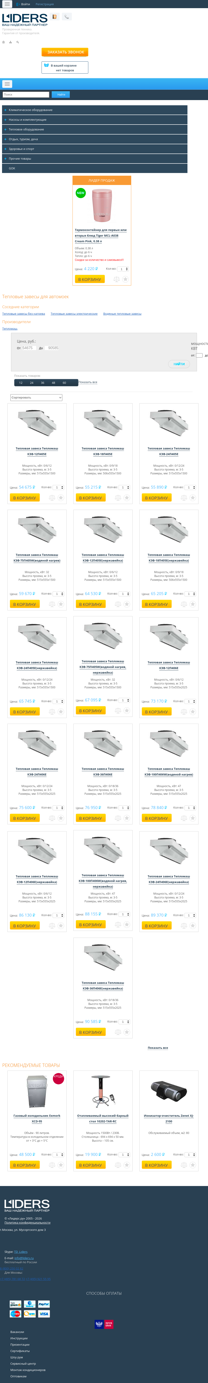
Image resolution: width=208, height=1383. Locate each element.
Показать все (88, 382)
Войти (25, 4)
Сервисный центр (23, 1363)
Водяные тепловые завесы (122, 314)
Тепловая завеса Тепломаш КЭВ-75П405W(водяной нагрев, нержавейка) (102, 667)
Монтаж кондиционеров (28, 1370)
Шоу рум (16, 1357)
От (19, 348)
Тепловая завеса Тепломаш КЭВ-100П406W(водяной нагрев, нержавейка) (103, 880)
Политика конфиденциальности (27, 1222)
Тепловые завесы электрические (74, 314)
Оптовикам (18, 1376)
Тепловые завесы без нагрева (23, 314)
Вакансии (17, 1332)
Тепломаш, (10, 329)
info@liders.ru (24, 1258)
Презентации (20, 1344)
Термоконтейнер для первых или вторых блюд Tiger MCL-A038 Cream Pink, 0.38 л (101, 235)
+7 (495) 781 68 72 (12, 1279)
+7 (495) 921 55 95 (38, 1279)
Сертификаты (20, 1351)
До (41, 348)
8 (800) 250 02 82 (11, 1268)
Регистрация (45, 4)
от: (193, 355)
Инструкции (19, 1338)
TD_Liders (21, 1252)
